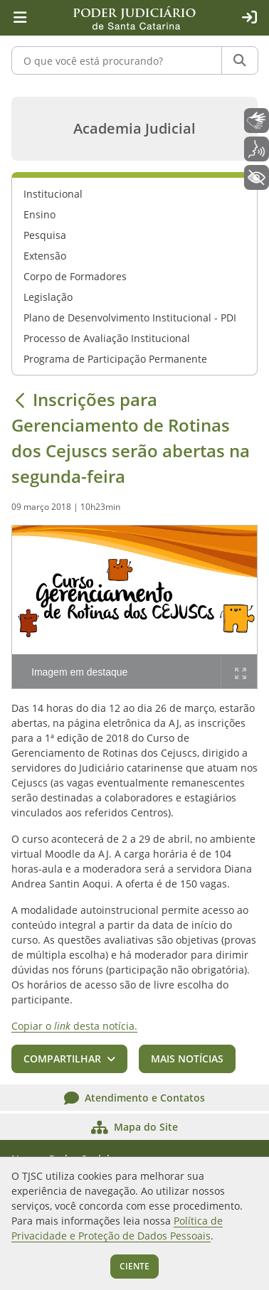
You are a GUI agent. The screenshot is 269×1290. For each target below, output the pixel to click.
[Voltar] (19, 399)
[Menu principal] (20, 17)
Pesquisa (44, 235)
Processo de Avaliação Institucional (106, 338)
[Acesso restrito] (249, 17)
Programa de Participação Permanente (115, 359)
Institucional (53, 194)
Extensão (44, 255)
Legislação (48, 297)
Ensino (39, 214)
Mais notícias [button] (187, 1058)
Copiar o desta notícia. (74, 1026)
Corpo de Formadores (75, 276)
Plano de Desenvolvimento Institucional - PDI (129, 317)
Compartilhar (62, 1058)
